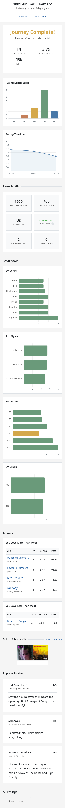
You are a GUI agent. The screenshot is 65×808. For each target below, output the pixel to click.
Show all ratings (16, 801)
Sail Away (12, 588)
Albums (23, 16)
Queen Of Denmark (18, 557)
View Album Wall (54, 639)
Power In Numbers (17, 567)
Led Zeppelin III (17, 685)
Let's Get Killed (15, 578)
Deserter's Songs (16, 621)
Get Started (40, 16)
